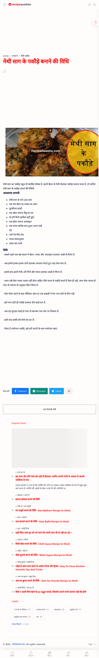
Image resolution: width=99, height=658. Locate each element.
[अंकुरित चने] (75, 609)
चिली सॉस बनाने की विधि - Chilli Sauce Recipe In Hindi (42, 543)
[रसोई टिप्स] (25, 528)
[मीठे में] (20, 506)
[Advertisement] (48, 33)
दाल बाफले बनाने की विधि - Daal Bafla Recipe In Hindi (42, 521)
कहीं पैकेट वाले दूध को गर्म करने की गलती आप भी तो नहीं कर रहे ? (43, 532)
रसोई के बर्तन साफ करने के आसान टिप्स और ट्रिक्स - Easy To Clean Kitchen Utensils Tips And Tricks (50, 568)
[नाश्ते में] (26, 495)
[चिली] (26, 539)
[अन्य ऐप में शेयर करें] (69, 391)
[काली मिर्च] (22, 587)
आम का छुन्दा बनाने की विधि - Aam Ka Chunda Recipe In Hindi (46, 580)
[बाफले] (24, 517)
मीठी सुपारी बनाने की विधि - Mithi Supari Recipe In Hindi (43, 554)
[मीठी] (20, 550)
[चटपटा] (21, 539)
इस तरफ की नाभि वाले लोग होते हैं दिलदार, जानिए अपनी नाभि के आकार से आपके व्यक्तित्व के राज (50, 478)
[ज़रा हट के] (21, 472)
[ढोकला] (21, 495)
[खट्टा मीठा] (32, 576)
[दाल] (20, 517)
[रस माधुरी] (27, 506)
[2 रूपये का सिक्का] (22, 609)
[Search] (94, 4)
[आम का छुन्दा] (23, 576)
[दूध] (19, 528)
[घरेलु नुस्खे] (22, 562)
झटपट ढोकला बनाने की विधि (27, 499)
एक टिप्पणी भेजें (49, 409)
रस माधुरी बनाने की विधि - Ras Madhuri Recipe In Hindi (43, 510)
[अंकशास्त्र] (59, 609)
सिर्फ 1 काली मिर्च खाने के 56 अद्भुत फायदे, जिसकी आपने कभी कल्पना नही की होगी (50, 591)
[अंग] (39, 617)
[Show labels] (21, 624)
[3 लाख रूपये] (42, 609)
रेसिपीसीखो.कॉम (18, 644)
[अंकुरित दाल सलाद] (22, 617)
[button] (89, 4)
